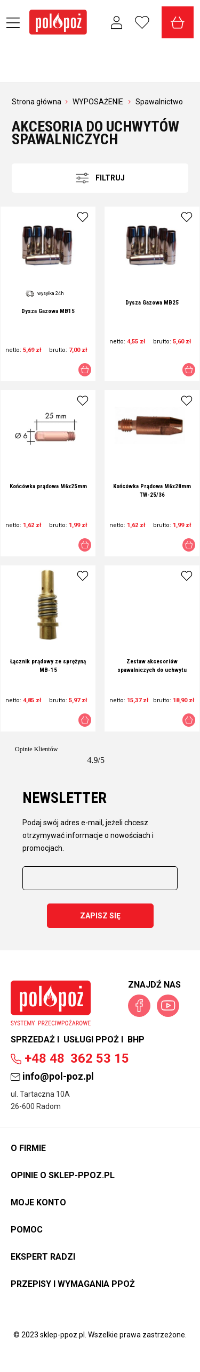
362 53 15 (70, 1058)
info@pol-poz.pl (52, 1076)
